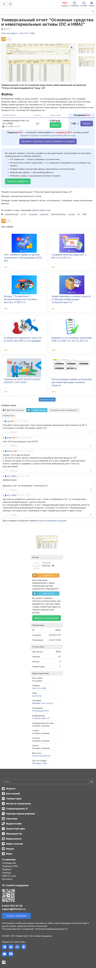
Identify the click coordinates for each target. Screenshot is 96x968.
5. (3, 495)
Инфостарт (45, 210)
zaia (8, 421)
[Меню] (4, 4)
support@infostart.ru (14, 909)
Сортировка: (64, 410)
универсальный (11, 214)
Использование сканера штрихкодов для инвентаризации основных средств (72, 382)
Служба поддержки (17, 885)
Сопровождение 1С (17, 808)
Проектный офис (15, 828)
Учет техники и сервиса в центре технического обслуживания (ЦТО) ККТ (23, 257)
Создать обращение (16, 915)
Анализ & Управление (18, 803)
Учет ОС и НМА (39, 688)
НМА (84, 214)
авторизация (59, 520)
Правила (6, 869)
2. (3, 437)
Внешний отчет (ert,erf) (42, 703)
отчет (23, 214)
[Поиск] (10, 4)
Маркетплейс (14, 823)
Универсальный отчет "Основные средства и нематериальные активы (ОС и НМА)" (47, 22)
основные (33, 214)
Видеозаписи (13, 838)
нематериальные (58, 214)
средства (44, 214)
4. (3, 476)
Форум (10, 848)
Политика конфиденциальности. (51, 929)
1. (3, 421)
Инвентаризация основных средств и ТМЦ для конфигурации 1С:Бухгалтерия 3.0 (71, 299)
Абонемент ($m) (39, 763)
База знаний (13, 793)
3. (3, 451)
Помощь (6, 872)
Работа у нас (9, 875)
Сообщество (9, 863)
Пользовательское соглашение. (18, 929)
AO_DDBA (12, 476)
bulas (9, 437)
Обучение (11, 818)
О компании (9, 859)
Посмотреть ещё (47, 400)
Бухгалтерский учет (41, 756)
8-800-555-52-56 (12, 905)
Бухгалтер (37, 696)
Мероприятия (14, 833)
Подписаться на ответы (13, 410)
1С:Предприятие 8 (40, 711)
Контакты (7, 879)
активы (71, 214)
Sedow (10, 451)
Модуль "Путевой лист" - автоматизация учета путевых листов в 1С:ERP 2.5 (20, 299)
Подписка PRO (10, 866)
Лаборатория (14, 798)
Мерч (9, 853)
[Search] (48, 781)
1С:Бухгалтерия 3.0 (40, 718)
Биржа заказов (14, 843)
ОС (78, 214)
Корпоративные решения (20, 813)
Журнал (10, 788)
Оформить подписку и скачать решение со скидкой (48, 141)
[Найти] (91, 781)
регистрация (46, 520)
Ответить (13, 432)
